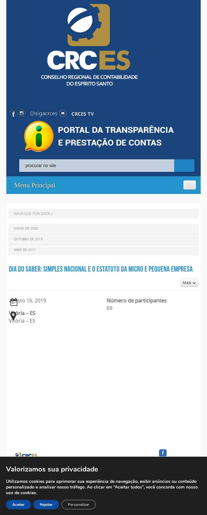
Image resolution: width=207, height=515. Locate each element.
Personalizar (78, 504)
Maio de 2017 (25, 250)
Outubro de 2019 (28, 239)
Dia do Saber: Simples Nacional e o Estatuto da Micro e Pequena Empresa (101, 269)
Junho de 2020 (26, 228)
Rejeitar (46, 504)
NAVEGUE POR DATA (32, 213)
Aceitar (18, 504)
